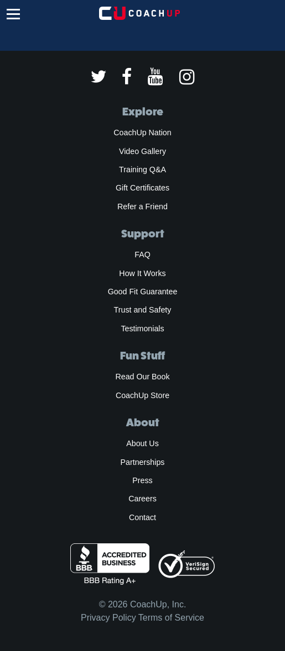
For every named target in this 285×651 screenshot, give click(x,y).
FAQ (142, 254)
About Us (142, 443)
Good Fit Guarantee (143, 291)
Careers (142, 498)
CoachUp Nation (142, 132)
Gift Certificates (142, 187)
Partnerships (143, 462)
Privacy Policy (108, 617)
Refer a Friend (142, 206)
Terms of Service (171, 617)
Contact (142, 517)
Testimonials (142, 328)
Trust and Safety (143, 309)
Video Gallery (142, 151)
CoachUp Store (142, 395)
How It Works (142, 273)
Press (142, 480)
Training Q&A (142, 169)
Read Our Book (142, 376)
